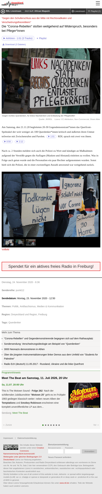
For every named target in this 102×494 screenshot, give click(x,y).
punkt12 (20, 290)
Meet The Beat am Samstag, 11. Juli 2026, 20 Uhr (35, 378)
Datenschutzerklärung (27, 438)
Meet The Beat (20, 413)
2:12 (21, 141)
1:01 (52, 136)
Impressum (8, 438)
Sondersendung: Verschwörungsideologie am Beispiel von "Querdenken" (42, 343)
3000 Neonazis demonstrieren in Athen (24, 349)
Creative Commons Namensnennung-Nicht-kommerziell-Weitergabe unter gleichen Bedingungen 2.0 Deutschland (23, 454)
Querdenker (14, 322)
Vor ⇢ (96, 425)
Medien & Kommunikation (50, 306)
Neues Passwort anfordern (59, 457)
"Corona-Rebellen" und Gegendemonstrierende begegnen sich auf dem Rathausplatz (48, 338)
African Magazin (42, 11)
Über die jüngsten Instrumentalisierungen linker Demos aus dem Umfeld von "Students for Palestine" (51, 356)
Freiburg (42, 314)
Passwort (69, 448)
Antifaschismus (28, 306)
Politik (15, 306)
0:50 (9, 141)
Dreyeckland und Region (24, 314)
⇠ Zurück (7, 425)
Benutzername (54, 448)
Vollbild (5, 249)
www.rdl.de (64, 483)
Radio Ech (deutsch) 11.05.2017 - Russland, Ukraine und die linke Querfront (44, 364)
